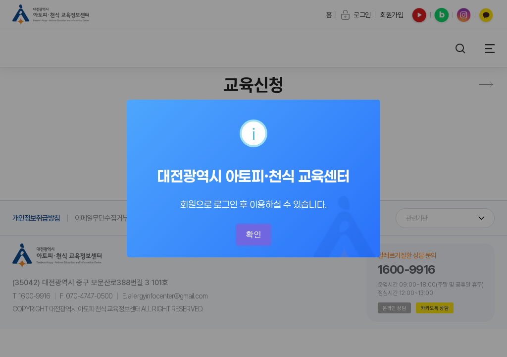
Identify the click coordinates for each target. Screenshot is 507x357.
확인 (253, 234)
